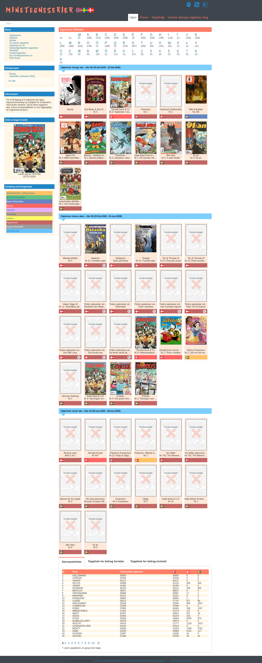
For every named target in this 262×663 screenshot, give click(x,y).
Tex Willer (160, 660)
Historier (13, 38)
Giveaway (11, 214)
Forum (144, 17)
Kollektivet (131, 660)
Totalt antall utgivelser (131, 571)
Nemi (142, 660)
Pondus (150, 660)
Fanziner (10, 210)
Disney (12, 73)
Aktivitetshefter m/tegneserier (20, 193)
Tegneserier (15, 35)
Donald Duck (107, 660)
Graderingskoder (17, 53)
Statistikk (13, 50)
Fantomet (120, 660)
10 (93, 643)
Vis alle (12, 81)
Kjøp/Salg (158, 17)
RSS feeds (14, 58)
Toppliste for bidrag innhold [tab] (148, 561)
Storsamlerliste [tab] (72, 561)
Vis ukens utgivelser (19, 43)
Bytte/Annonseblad (15, 197)
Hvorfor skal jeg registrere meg (188, 17)
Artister (12, 40)
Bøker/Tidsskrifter (14, 201)
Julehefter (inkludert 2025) (22, 76)
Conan (96, 660)
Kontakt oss (185, 660)
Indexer (10, 218)
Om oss (174, 660)
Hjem (133, 17)
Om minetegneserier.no (20, 55)
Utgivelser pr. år (17, 45)
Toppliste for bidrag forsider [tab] (106, 561)
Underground (12, 231)
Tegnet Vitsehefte (14, 226)
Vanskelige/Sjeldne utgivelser (23, 48)
